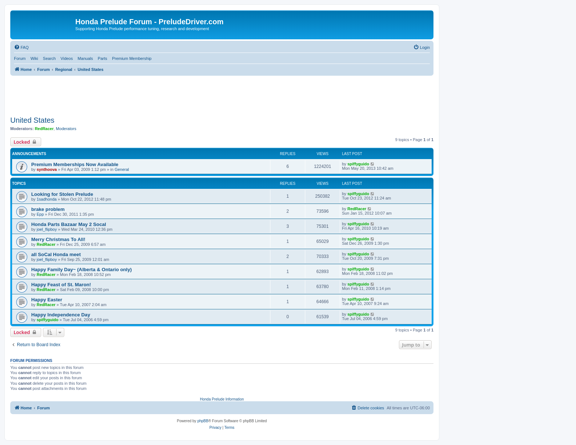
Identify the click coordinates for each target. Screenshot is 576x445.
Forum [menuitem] (20, 58)
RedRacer (44, 128)
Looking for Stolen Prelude (62, 194)
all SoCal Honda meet (56, 254)
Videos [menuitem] (67, 58)
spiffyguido (358, 164)
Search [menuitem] (49, 58)
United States (32, 120)
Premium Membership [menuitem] (132, 58)
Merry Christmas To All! (58, 239)
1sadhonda (47, 199)
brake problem (48, 209)
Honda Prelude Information (222, 399)
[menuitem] (21, 47)
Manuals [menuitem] (85, 58)
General (122, 169)
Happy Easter (46, 299)
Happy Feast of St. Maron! (61, 284)
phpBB (202, 421)
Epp (40, 214)
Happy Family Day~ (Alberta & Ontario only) (81, 269)
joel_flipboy (47, 229)
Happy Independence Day (60, 314)
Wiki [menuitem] (34, 58)
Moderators (66, 128)
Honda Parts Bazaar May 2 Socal (68, 224)
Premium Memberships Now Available (74, 164)
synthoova (47, 169)
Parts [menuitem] (102, 58)
